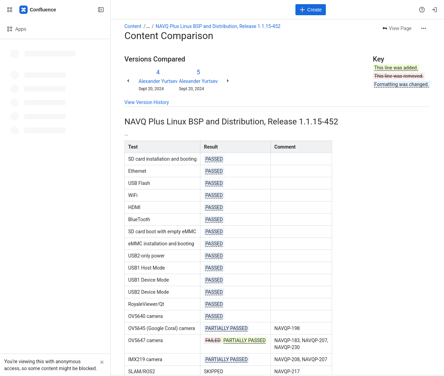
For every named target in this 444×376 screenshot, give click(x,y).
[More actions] (423, 28)
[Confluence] (38, 9)
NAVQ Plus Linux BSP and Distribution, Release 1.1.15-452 (218, 26)
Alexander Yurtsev (158, 81)
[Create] (310, 9)
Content (132, 26)
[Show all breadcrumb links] (148, 26)
